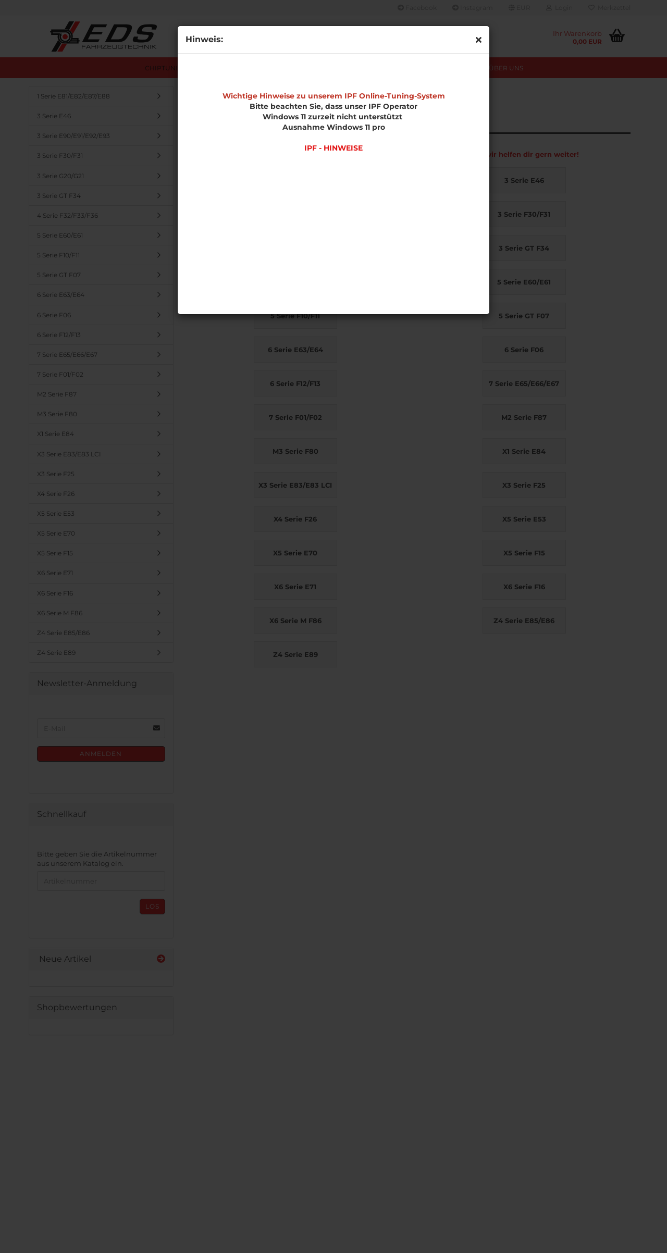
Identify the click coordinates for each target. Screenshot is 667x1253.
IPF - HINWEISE (333, 148)
